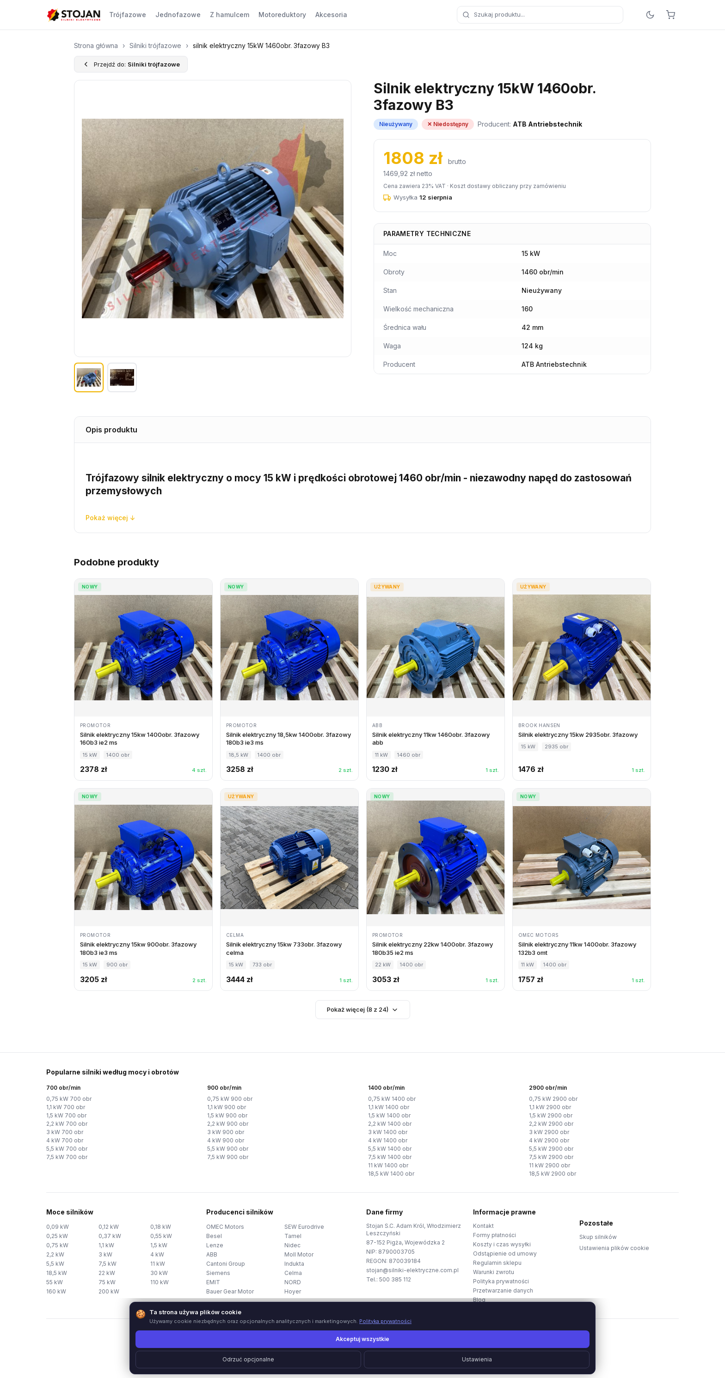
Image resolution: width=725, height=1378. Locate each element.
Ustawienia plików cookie (614, 1247)
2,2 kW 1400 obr (390, 1123)
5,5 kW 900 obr (227, 1148)
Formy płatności (494, 1235)
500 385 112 (395, 1279)
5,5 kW (55, 1263)
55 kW (54, 1282)
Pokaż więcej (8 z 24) (363, 1010)
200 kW (108, 1291)
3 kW (105, 1254)
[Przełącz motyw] (650, 14)
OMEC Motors (225, 1226)
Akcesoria (331, 14)
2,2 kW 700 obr (66, 1123)
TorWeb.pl (426, 1359)
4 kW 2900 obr (549, 1140)
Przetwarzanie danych (503, 1290)
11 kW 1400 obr (388, 1165)
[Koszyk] (670, 14)
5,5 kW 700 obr (66, 1148)
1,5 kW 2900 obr (550, 1115)
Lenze (214, 1245)
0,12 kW (108, 1226)
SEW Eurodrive (304, 1226)
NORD (292, 1282)
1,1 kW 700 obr (65, 1107)
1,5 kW (158, 1245)
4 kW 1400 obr (387, 1140)
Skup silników (598, 1236)
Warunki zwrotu (493, 1272)
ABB (211, 1254)
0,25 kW (57, 1235)
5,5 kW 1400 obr (390, 1148)
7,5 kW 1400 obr (390, 1156)
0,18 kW (160, 1226)
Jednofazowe (178, 14)
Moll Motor (298, 1254)
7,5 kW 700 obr (66, 1156)
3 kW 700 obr (64, 1132)
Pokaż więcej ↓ (110, 518)
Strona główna (96, 45)
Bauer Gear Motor (230, 1291)
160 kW (56, 1291)
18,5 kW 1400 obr (391, 1173)
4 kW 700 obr (64, 1140)
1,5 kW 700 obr (66, 1115)
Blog (479, 1299)
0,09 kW (57, 1226)
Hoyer (292, 1291)
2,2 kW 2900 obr (551, 1123)
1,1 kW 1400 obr (388, 1107)
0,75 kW (57, 1245)
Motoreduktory (282, 14)
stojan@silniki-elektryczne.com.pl (412, 1270)
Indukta (294, 1263)
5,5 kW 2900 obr (551, 1148)
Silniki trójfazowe (155, 45)
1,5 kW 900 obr (227, 1115)
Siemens (218, 1272)
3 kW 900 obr (225, 1132)
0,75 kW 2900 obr (553, 1098)
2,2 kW (55, 1254)
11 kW (157, 1263)
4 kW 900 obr (225, 1140)
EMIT (213, 1282)
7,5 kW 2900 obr (551, 1156)
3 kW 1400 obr (387, 1132)
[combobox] (540, 15)
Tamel (292, 1235)
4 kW (157, 1254)
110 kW (159, 1282)
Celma (293, 1272)
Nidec (292, 1245)
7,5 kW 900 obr (227, 1156)
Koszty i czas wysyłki (502, 1244)
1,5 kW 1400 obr (389, 1115)
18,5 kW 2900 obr (552, 1173)
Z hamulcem (229, 14)
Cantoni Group (225, 1263)
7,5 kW (107, 1263)
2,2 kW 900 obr (227, 1123)
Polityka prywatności (501, 1281)
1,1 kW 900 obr (226, 1107)
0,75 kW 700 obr (69, 1098)
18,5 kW (56, 1272)
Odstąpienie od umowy (505, 1253)
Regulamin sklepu (497, 1262)
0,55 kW (161, 1235)
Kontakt (483, 1225)
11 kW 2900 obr (549, 1165)
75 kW (107, 1282)
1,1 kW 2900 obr (550, 1107)
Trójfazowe (127, 14)
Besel (214, 1235)
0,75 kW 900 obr (229, 1098)
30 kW (159, 1272)
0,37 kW (109, 1235)
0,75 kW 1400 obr (392, 1098)
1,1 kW (106, 1245)
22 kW (106, 1272)
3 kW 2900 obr (549, 1132)
